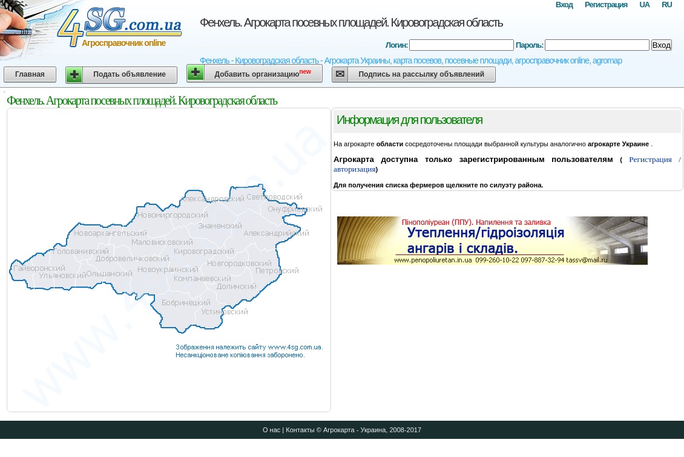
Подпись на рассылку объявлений (421, 74)
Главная (30, 74)
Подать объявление (129, 74)
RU (667, 4)
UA (644, 4)
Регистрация (606, 4)
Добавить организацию (263, 73)
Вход (564, 4)
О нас (271, 429)
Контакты (300, 429)
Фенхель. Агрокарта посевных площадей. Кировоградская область (351, 22)
